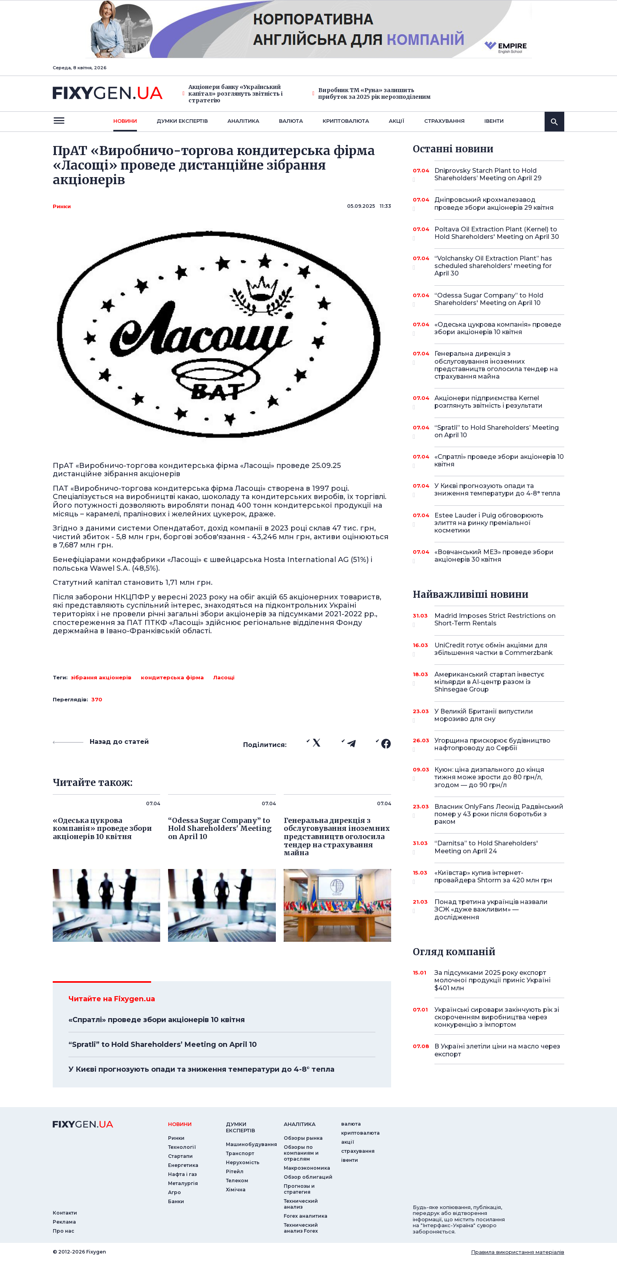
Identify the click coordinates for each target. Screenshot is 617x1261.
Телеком (237, 1180)
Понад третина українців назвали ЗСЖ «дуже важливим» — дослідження (491, 909)
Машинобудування (251, 1144)
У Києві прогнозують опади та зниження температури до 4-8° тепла (201, 1069)
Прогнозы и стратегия (299, 1189)
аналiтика (300, 1124)
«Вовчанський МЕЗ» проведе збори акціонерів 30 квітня (494, 556)
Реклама (64, 1222)
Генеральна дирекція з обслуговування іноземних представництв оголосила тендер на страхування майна (496, 365)
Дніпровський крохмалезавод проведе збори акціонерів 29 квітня (494, 204)
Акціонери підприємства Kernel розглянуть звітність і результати (488, 402)
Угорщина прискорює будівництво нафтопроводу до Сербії (492, 745)
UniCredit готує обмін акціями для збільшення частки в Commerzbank (493, 650)
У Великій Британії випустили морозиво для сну (488, 716)
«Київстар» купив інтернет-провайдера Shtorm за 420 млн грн (493, 877)
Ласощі (224, 677)
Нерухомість (242, 1162)
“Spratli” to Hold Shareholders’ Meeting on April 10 (162, 1044)
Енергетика (183, 1165)
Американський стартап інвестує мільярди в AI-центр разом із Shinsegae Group (489, 682)
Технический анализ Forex (301, 1228)
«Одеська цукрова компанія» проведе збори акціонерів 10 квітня (497, 329)
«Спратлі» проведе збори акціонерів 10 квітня (156, 1019)
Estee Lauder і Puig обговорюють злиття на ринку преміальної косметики (488, 523)
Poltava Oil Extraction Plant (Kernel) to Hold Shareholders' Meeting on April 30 (496, 234)
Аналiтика (243, 121)
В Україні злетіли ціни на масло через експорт (497, 1050)
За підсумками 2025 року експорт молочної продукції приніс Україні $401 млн (492, 980)
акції (397, 121)
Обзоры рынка (303, 1138)
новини (125, 121)
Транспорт (240, 1153)
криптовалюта (346, 121)
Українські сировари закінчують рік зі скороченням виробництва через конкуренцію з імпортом (496, 1017)
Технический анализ (301, 1204)
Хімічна (236, 1190)
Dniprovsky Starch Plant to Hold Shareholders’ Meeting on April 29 (488, 175)
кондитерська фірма (172, 677)
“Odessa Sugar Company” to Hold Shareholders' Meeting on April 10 (488, 300)
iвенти (494, 121)
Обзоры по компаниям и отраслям (301, 1153)
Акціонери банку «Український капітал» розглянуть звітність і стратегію (233, 94)
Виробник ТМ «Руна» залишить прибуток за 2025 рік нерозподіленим (371, 93)
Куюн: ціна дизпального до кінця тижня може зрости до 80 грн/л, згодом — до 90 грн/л (489, 777)
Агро (174, 1192)
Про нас (63, 1231)
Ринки (62, 206)
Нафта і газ (182, 1174)
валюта (291, 121)
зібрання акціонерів (101, 677)
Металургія (183, 1183)
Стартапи (180, 1156)
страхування (444, 121)
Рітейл (235, 1171)
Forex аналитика (305, 1216)
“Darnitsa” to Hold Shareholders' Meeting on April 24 (488, 847)
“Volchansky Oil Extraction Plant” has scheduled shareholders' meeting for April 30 (493, 266)
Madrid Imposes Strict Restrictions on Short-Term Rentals (495, 620)
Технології (182, 1147)
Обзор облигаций (308, 1177)
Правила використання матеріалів (517, 1252)
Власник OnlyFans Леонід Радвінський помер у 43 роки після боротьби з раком (498, 814)
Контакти (65, 1213)
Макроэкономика (307, 1168)
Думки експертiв (182, 121)
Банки (176, 1201)
